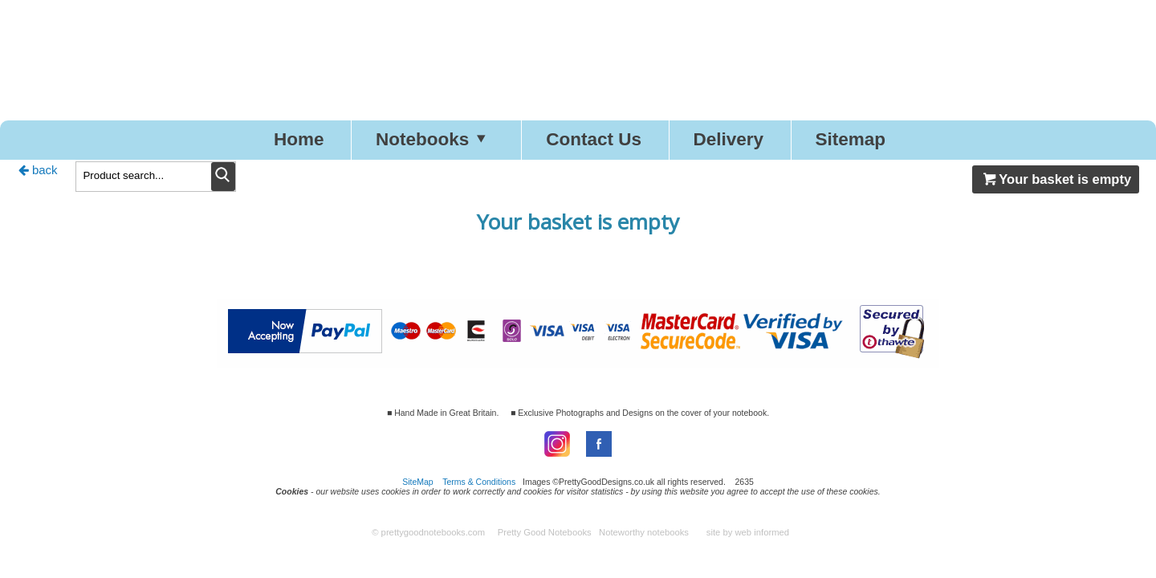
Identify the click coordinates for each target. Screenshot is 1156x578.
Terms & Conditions (478, 481)
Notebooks (435, 139)
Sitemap (851, 139)
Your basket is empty (1055, 179)
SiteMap (418, 481)
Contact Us (593, 139)
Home (299, 139)
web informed (762, 532)
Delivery (728, 139)
